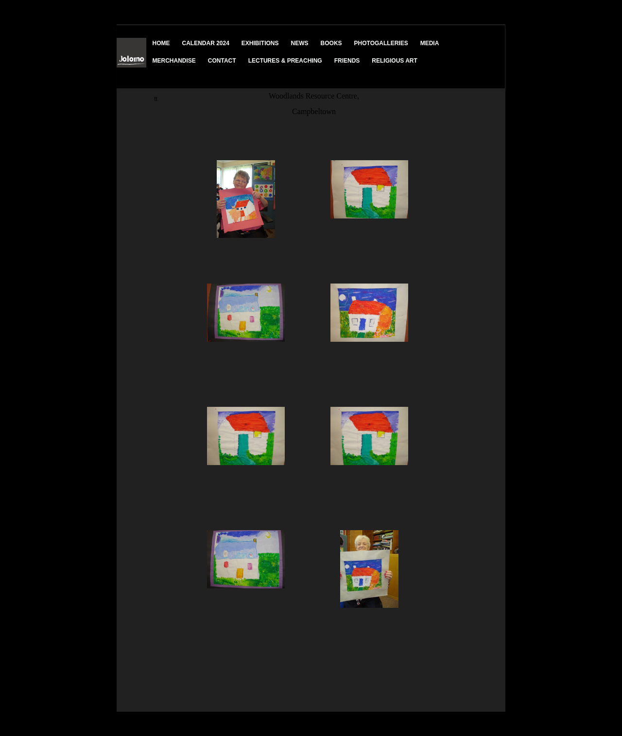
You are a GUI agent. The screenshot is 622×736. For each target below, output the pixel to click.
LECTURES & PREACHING (285, 60)
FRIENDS (347, 60)
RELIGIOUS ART (394, 60)
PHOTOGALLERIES (381, 43)
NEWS (300, 43)
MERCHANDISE (174, 60)
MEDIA (429, 43)
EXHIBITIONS (260, 43)
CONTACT (222, 60)
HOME (161, 43)
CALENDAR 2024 (205, 43)
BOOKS (331, 43)
